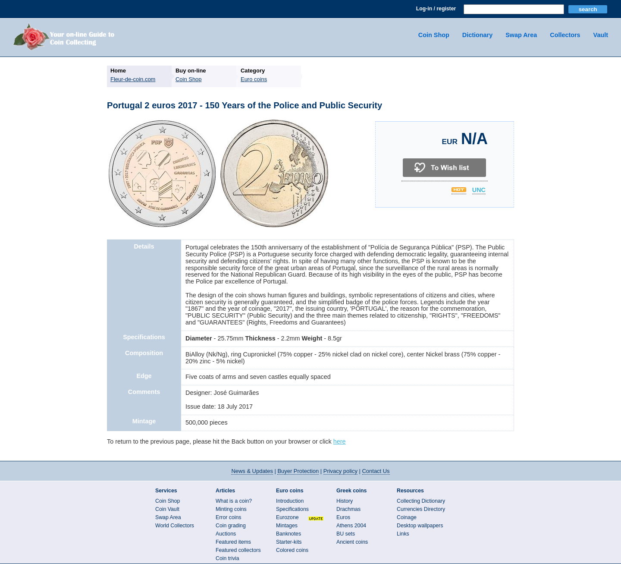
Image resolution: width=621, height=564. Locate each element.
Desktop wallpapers (420, 526)
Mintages (287, 526)
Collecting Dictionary (421, 501)
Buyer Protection (298, 471)
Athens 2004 (351, 526)
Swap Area (521, 35)
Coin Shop (433, 35)
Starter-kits (288, 542)
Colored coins (292, 550)
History (344, 501)
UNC (479, 190)
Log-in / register (436, 9)
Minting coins (231, 509)
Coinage (407, 517)
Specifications (292, 509)
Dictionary (477, 35)
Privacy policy (340, 471)
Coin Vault (167, 509)
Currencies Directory (421, 509)
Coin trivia (227, 558)
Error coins (228, 517)
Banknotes (288, 534)
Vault (600, 35)
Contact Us (376, 471)
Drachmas (348, 509)
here (339, 441)
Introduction (290, 501)
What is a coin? (234, 501)
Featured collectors (238, 550)
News (252, 471)
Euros (343, 517)
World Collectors (174, 526)
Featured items (233, 542)
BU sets (345, 534)
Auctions (226, 534)
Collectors (565, 35)
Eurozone (287, 517)
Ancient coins (352, 542)
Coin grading (231, 526)
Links (403, 534)
